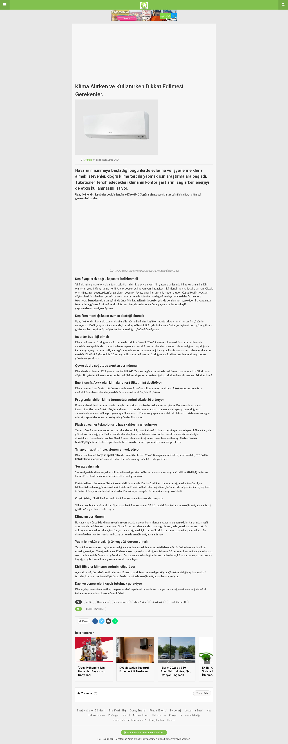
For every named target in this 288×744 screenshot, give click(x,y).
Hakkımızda (159, 715)
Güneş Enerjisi (138, 710)
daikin (89, 602)
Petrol (126, 715)
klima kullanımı (121, 602)
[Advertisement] (144, 49)
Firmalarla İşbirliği (190, 715)
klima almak (103, 602)
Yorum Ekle (202, 693)
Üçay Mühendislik (177, 602)
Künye (172, 715)
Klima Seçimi (140, 602)
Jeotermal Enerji (194, 710)
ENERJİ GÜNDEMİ (95, 609)
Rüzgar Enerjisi (158, 710)
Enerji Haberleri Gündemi (91, 710)
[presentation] (207, 661)
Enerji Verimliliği (117, 710)
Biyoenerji (175, 710)
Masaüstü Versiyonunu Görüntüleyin (144, 732)
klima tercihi (158, 602)
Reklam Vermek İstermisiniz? (129, 720)
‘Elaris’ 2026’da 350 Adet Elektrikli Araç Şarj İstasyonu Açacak (176, 671)
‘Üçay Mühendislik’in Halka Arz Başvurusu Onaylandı (91, 671)
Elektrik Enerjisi (96, 715)
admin (88, 159)
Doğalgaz (113, 715)
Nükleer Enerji (141, 715)
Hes (209, 710)
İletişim (171, 720)
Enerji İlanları (156, 720)
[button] (5, 5)
